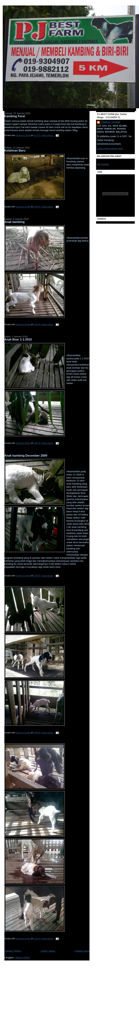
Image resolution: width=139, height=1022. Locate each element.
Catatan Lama (82, 951)
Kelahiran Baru (15, 150)
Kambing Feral (14, 116)
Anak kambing (14, 221)
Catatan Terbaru (12, 951)
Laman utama (48, 951)
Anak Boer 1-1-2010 (18, 339)
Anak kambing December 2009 (25, 455)
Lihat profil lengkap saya (110, 148)
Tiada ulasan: (47, 135)
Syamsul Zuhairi (110, 122)
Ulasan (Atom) (22, 957)
